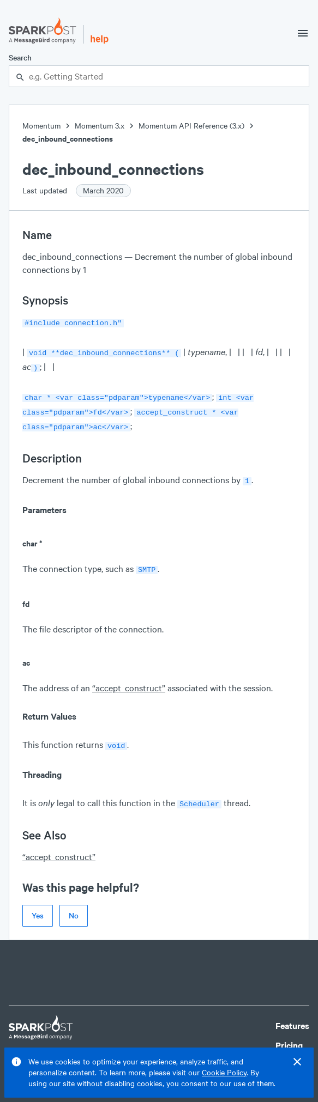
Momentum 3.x (99, 125)
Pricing (289, 1034)
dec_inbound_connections (67, 138)
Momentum (41, 125)
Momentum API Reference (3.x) (191, 125)
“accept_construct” (128, 679)
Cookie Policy (224, 1072)
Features (292, 1014)
